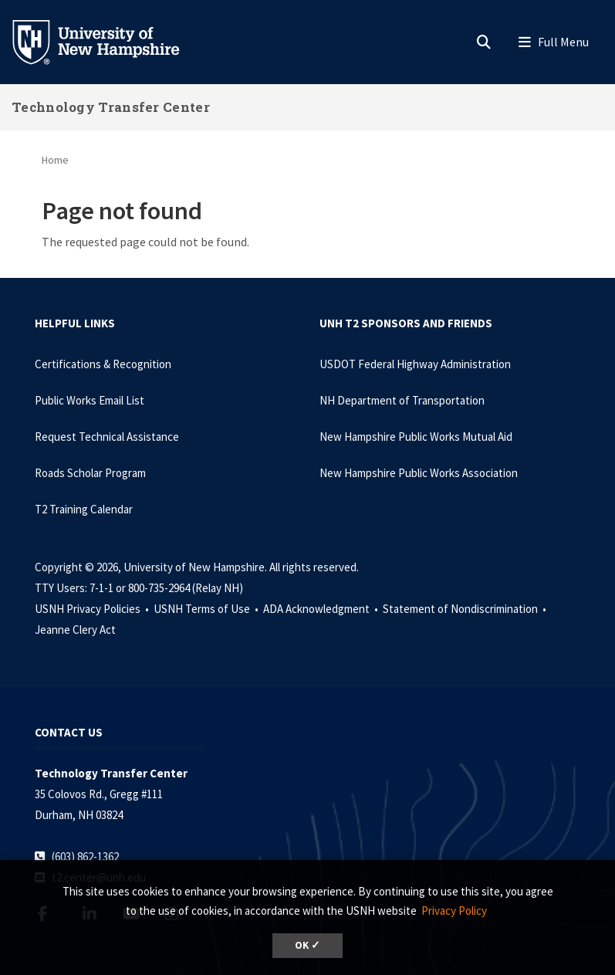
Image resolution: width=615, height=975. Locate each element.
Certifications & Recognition (103, 364)
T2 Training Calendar (84, 509)
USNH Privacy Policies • (93, 608)
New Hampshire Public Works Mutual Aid (415, 436)
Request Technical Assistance (107, 436)
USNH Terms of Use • (207, 608)
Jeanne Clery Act (75, 629)
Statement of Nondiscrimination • (466, 608)
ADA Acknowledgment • (321, 608)
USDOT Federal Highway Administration (415, 364)
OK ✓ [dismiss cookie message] (307, 945)
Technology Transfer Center (111, 107)
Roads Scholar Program (90, 472)
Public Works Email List (89, 400)
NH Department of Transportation (402, 400)
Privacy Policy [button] (454, 910)
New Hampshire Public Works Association (418, 472)
